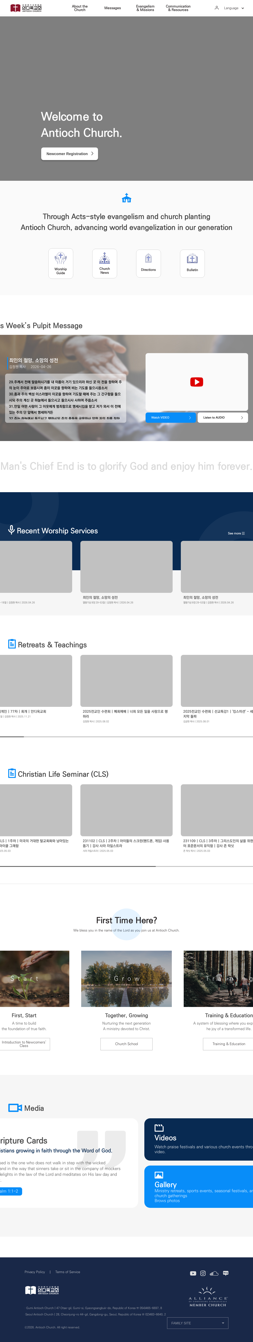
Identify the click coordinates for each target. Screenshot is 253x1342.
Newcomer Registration (67, 154)
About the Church (80, 8)
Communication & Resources (178, 8)
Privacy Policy (35, 1272)
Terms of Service (67, 1272)
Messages (112, 8)
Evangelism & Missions (145, 8)
